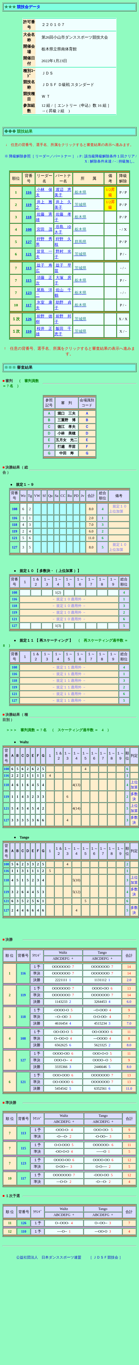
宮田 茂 (44, 229)
